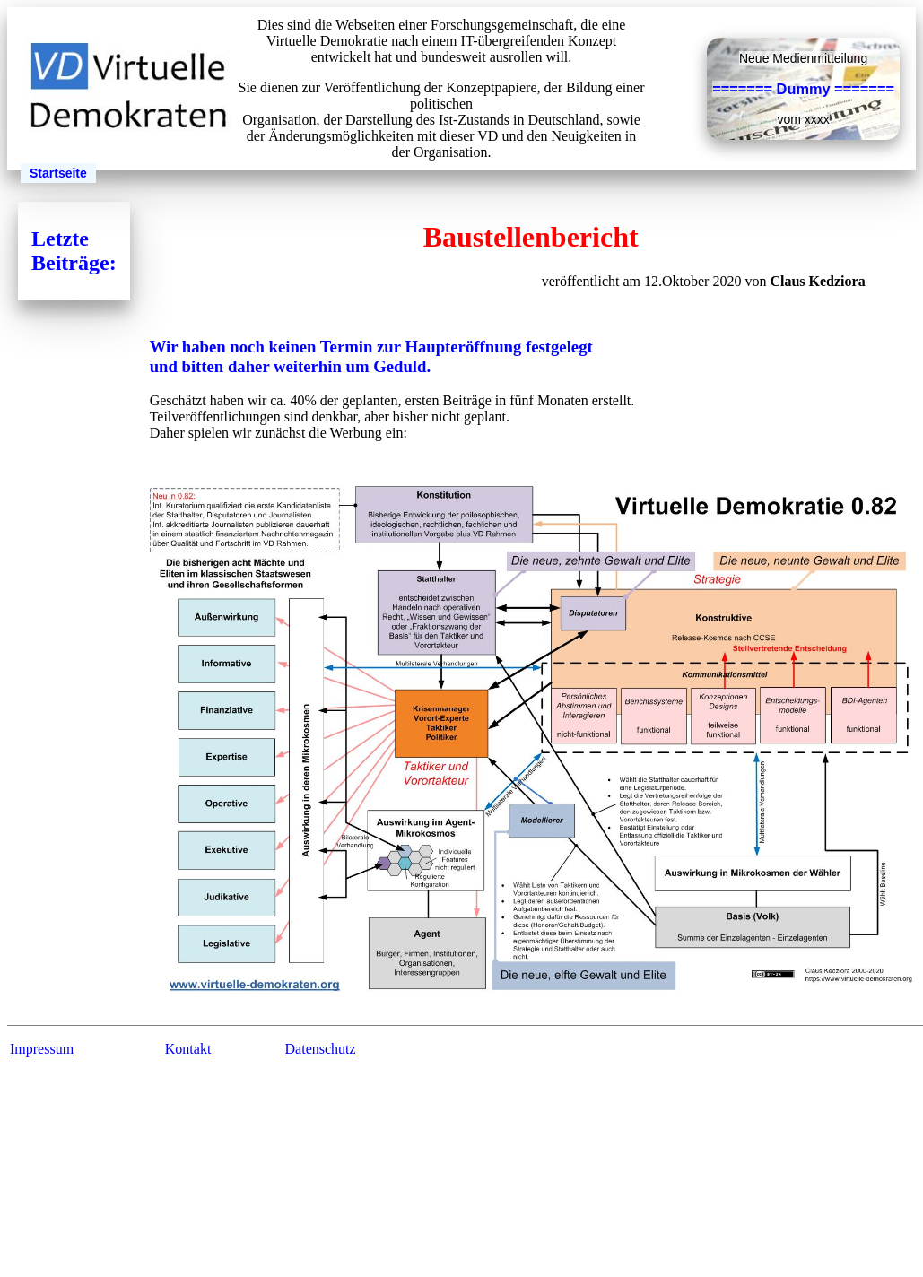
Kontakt (188, 1048)
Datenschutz (320, 1048)
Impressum (42, 1048)
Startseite (58, 173)
